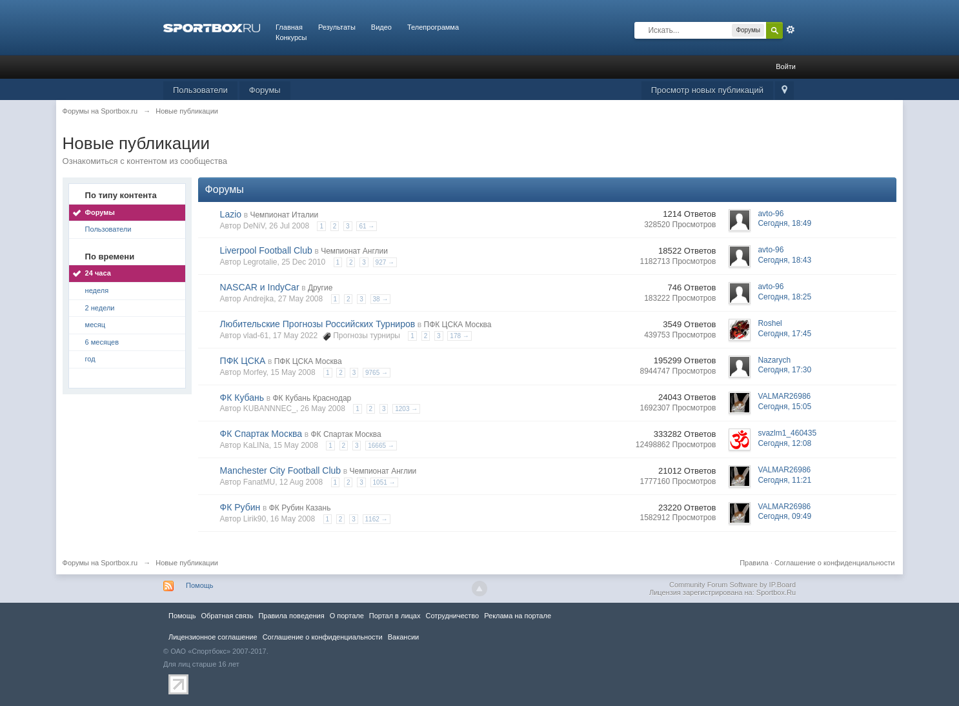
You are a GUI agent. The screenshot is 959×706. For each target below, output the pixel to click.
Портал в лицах (395, 616)
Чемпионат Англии (354, 251)
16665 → (381, 445)
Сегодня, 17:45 (784, 333)
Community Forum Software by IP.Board (732, 585)
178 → (459, 335)
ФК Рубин (240, 507)
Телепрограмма (433, 27)
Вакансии (403, 637)
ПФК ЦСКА (243, 361)
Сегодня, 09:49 (784, 516)
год (90, 359)
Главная (289, 27)
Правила (754, 563)
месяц (95, 324)
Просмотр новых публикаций (707, 90)
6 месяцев (102, 342)
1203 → (406, 408)
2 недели (100, 308)
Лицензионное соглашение (212, 637)
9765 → (376, 372)
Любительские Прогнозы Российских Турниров (318, 324)
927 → (385, 262)
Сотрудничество (452, 616)
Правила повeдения (291, 616)
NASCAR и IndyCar (259, 287)
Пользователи (200, 90)
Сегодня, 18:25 (784, 296)
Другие (320, 287)
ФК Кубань (242, 397)
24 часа (98, 273)
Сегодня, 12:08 (784, 443)
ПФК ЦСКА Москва (458, 324)
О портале (347, 616)
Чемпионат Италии (284, 214)
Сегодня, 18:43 (784, 260)
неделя (97, 290)
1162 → (376, 519)
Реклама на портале (517, 616)
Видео (381, 27)
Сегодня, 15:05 (784, 406)
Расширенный (790, 30)
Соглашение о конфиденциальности (834, 563)
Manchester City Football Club (280, 470)
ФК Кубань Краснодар (311, 398)
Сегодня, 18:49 (784, 223)
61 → (366, 226)
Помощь (200, 585)
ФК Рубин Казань (300, 507)
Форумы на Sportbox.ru (100, 563)
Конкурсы (291, 37)
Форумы (265, 90)
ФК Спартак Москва (261, 434)
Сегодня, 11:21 (784, 480)
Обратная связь (227, 616)
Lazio (230, 214)
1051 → (384, 482)
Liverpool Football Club (266, 250)
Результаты (337, 27)
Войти (786, 66)
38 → (381, 299)
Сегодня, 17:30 (784, 369)
